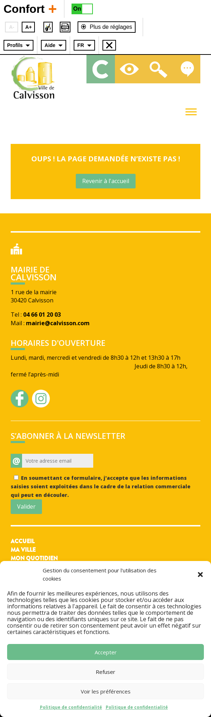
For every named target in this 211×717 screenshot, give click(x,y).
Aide (49, 45)
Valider (26, 506)
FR (80, 45)
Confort (30, 8)
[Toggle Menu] (191, 111)
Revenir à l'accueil (105, 181)
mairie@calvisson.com (58, 323)
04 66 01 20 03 (42, 314)
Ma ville (23, 550)
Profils (15, 45)
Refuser (105, 671)
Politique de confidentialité (71, 707)
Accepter (106, 652)
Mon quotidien (34, 558)
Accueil (23, 541)
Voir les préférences (106, 691)
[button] (200, 574)
